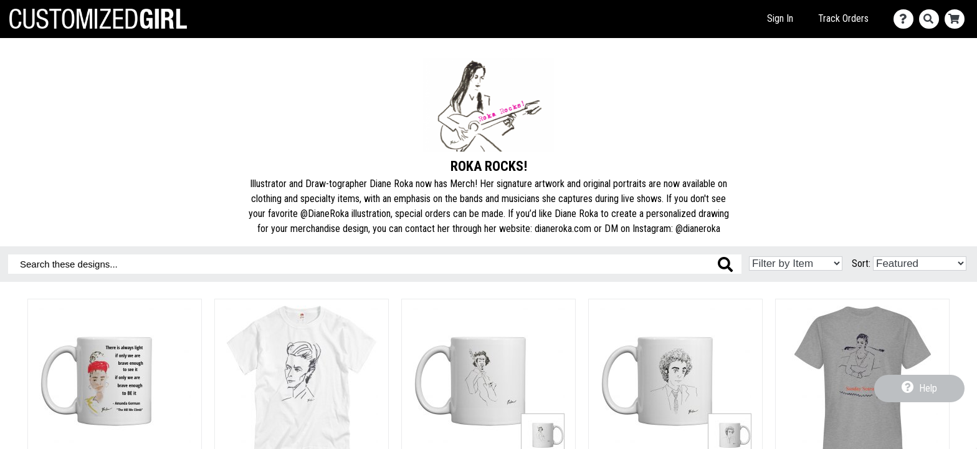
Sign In (780, 18)
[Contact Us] (906, 19)
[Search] (932, 19)
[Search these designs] (374, 264)
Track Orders (843, 18)
